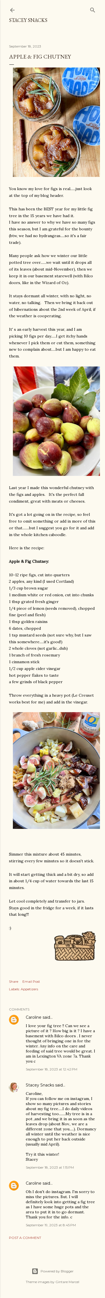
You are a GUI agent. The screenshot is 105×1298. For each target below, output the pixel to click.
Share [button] (13, 981)
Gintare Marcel (67, 1282)
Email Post (31, 981)
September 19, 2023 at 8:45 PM (51, 1225)
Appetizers (29, 989)
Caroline (33, 1017)
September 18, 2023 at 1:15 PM (50, 1167)
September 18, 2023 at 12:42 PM (51, 1069)
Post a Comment (25, 1238)
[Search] (92, 8)
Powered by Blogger (53, 1271)
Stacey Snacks (28, 20)
